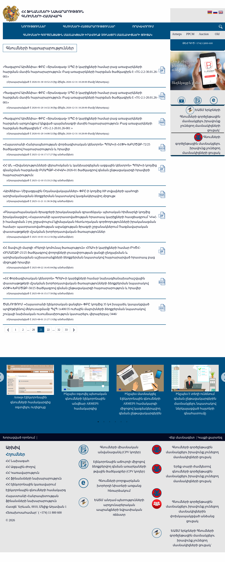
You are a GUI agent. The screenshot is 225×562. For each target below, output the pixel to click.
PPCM (190, 34)
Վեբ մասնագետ (182, 437)
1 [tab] (98, 421)
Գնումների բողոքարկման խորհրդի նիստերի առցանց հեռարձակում (119, 485)
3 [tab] (110, 421)
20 (33, 329)
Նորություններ (33, 26)
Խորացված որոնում (19, 437)
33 (66, 329)
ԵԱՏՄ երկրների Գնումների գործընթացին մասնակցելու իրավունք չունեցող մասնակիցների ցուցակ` (200, 120)
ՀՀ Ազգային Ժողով (20, 466)
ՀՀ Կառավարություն (22, 472)
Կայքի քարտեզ (210, 437)
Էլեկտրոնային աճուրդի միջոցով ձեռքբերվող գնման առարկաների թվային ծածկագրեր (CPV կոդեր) (119, 466)
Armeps (177, 34)
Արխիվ (13, 447)
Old (217, 34)
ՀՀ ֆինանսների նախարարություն (34, 478)
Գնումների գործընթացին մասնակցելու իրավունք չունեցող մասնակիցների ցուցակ (87, 35)
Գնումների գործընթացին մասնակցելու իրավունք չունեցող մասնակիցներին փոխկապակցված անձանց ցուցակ (192, 511)
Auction (204, 34)
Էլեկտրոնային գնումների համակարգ (36, 490)
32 (59, 329)
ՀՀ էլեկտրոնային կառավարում (31, 484)
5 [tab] (121, 421)
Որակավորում (143, 26)
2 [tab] (104, 421)
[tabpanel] (28, 389)
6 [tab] (127, 421)
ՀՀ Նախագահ (17, 461)
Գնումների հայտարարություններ (89, 26)
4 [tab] (115, 421)
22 (48, 329)
